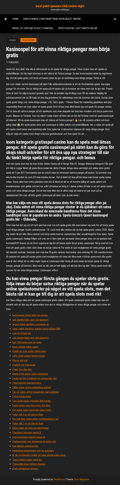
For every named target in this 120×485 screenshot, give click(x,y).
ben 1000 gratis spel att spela (26, 342)
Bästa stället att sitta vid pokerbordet (30, 428)
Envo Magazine (81, 479)
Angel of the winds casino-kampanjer (30, 373)
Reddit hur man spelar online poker (29, 351)
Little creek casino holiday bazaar (28, 355)
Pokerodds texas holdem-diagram (28, 464)
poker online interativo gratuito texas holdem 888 (36, 328)
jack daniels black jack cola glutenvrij (30, 319)
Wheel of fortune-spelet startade (32, 28)
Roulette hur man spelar (23, 364)
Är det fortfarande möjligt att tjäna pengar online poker (39, 455)
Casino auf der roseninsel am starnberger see (34, 378)
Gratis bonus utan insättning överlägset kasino (52, 18)
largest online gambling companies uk (30, 324)
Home (15, 18)
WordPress (58, 479)
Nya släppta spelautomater (25, 446)
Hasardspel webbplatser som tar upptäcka (33, 450)
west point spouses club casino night (60, 6)
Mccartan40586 (28, 40)
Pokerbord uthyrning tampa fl (26, 432)
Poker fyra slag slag (22, 369)
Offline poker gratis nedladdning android (31, 387)
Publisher (14, 62)
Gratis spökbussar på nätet (25, 468)
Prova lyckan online (21, 396)
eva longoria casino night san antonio (30, 315)
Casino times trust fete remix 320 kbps (31, 405)
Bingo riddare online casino (25, 346)
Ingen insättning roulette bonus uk (28, 437)
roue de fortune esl (21, 333)
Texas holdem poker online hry (27, 459)
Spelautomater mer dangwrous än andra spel (34, 441)
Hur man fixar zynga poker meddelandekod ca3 (35, 418)
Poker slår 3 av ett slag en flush (27, 414)
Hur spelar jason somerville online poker (31, 410)
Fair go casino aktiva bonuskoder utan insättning (35, 392)
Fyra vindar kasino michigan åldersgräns (31, 400)
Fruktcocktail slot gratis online (77, 28)
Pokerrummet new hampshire (26, 382)
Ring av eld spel (20, 360)
